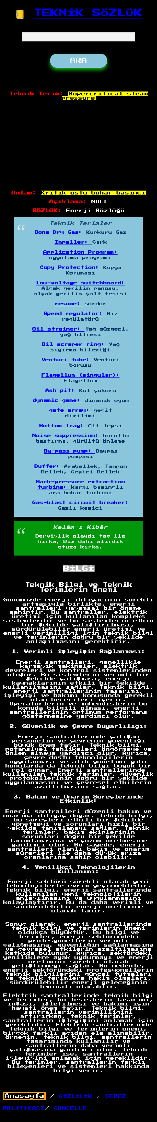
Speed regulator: (75, 314)
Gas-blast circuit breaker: (80, 503)
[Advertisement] (79, 145)
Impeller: (73, 242)
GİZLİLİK (75, 1096)
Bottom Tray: (63, 426)
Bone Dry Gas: (60, 232)
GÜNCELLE (70, 1108)
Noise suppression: (67, 436)
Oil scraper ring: (75, 344)
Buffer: (49, 466)
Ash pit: (62, 391)
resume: (69, 304)
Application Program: (80, 252)
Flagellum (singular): (81, 375)
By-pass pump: (69, 451)
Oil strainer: (58, 329)
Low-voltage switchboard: (80, 283)
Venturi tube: (68, 360)
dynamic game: (58, 401)
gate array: (71, 410)
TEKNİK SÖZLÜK (88, 13)
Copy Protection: (71, 268)
